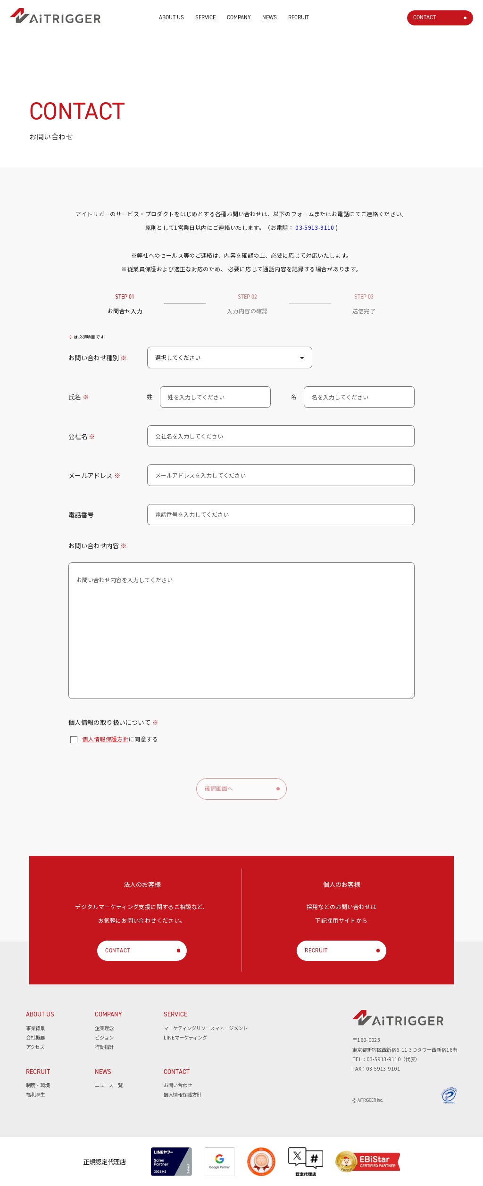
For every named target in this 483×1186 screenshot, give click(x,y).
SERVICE (205, 17)
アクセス (35, 1046)
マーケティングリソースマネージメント (206, 1028)
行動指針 (104, 1046)
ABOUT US (171, 17)
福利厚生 (35, 1094)
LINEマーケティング (185, 1037)
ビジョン (104, 1037)
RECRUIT (298, 17)
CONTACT (424, 17)
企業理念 (104, 1028)
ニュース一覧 (109, 1085)
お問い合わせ (178, 1085)
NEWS (269, 17)
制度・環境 (38, 1085)
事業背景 (35, 1028)
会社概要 (35, 1037)
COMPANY (239, 17)
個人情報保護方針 (105, 739)
